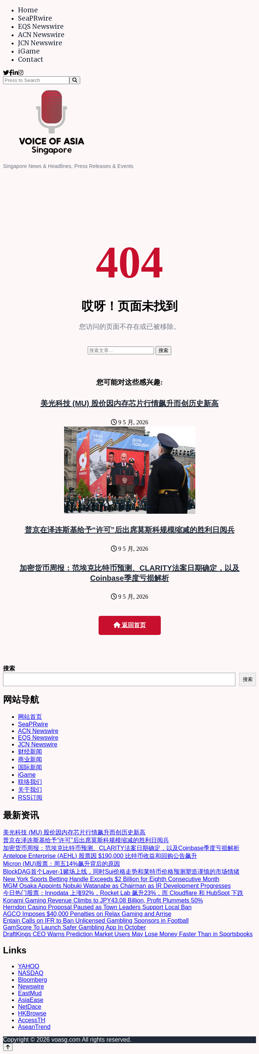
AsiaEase (30, 1000)
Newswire (31, 986)
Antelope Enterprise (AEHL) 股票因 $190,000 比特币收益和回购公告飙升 (100, 856)
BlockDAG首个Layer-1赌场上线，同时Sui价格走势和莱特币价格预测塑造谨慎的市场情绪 (121, 871)
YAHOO (28, 966)
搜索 (9, 668)
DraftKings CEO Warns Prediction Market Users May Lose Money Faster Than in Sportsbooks (128, 934)
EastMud (30, 993)
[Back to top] (8, 1047)
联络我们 (30, 782)
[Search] (74, 80)
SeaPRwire (35, 18)
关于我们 (30, 789)
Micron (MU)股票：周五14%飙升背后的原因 (61, 864)
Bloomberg (32, 980)
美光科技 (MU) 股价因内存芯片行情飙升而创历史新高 (129, 403)
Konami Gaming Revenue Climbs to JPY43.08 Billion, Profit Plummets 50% (103, 900)
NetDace (29, 1006)
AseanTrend (34, 1027)
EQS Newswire (41, 26)
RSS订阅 (30, 797)
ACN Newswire (41, 35)
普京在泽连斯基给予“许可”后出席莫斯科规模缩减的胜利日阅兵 (130, 530)
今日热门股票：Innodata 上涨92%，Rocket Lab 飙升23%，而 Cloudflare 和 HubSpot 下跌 (123, 893)
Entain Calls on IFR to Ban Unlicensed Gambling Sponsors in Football (96, 920)
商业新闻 (30, 759)
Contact (30, 59)
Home (28, 10)
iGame (29, 51)
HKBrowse (32, 1013)
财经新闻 (30, 751)
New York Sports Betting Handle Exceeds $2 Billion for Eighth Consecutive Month (111, 879)
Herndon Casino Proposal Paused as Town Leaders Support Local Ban (97, 907)
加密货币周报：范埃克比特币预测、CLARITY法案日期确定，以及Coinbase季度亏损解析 (121, 848)
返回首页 (130, 625)
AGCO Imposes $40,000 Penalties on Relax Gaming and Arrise (87, 914)
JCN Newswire (40, 43)
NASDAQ (30, 973)
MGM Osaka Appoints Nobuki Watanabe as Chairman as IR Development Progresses (117, 886)
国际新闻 (30, 767)
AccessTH (31, 1020)
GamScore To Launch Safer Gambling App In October (74, 927)
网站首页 (30, 717)
